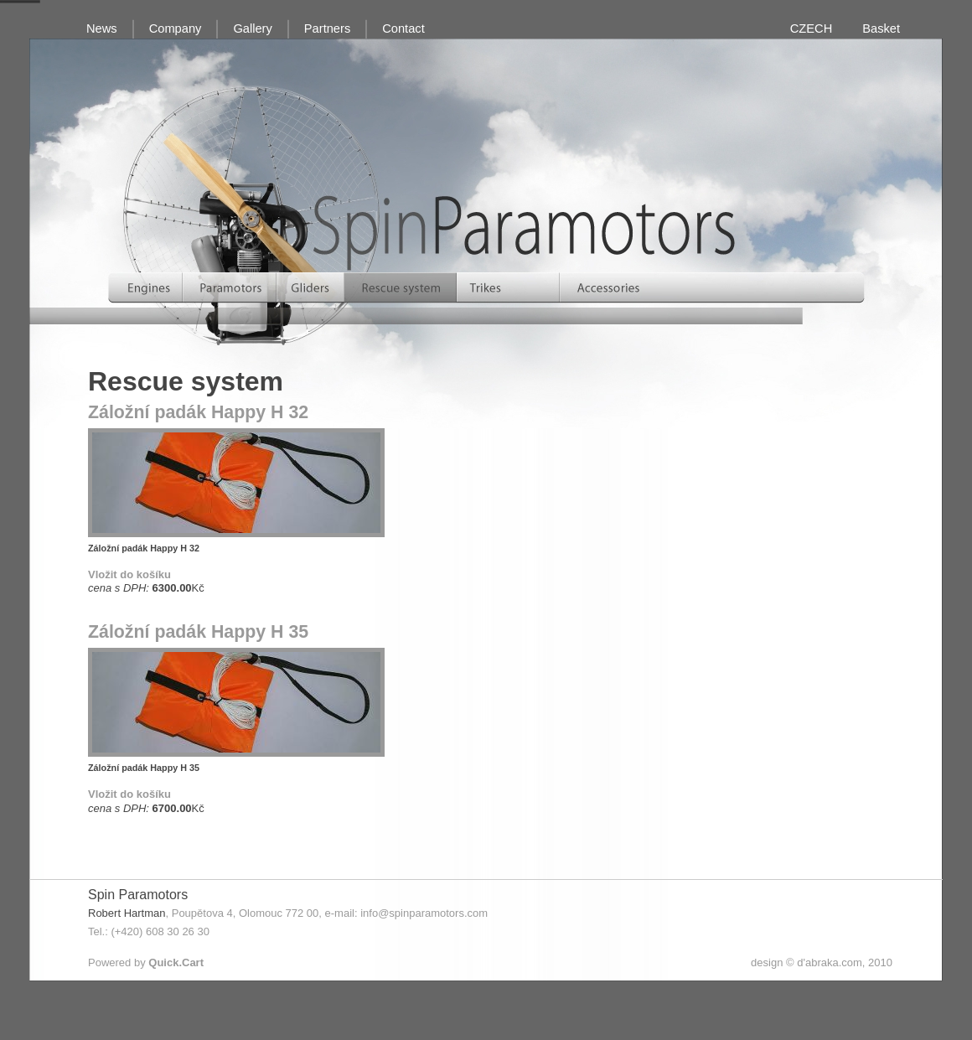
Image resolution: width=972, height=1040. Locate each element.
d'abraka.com (829, 962)
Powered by (146, 962)
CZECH (811, 28)
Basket (881, 28)
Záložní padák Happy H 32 (198, 412)
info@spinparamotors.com (424, 913)
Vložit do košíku (129, 574)
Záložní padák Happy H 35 (198, 632)
